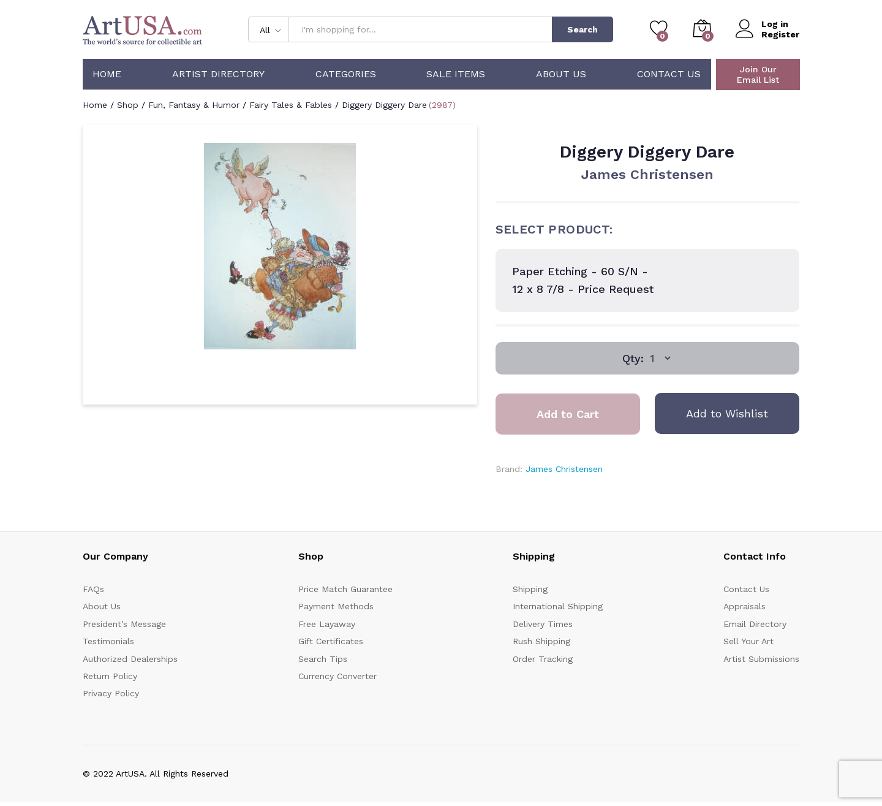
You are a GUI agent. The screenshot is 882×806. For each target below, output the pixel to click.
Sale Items (455, 74)
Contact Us (669, 74)
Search (582, 29)
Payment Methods (336, 606)
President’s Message (124, 624)
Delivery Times (543, 624)
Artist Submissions (761, 659)
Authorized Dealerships (130, 659)
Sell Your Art (748, 641)
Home (106, 74)
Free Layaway (326, 624)
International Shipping (558, 606)
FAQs (93, 589)
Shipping (530, 589)
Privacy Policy (111, 693)
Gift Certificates (330, 641)
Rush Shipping (541, 641)
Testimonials (108, 641)
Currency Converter (337, 676)
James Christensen (647, 174)
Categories (345, 74)
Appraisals (744, 606)
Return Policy (110, 676)
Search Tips (322, 659)
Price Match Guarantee (345, 589)
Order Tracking (543, 659)
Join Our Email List (758, 74)
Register (780, 34)
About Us (561, 74)
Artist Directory (218, 74)
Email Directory (754, 624)
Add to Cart (568, 414)
